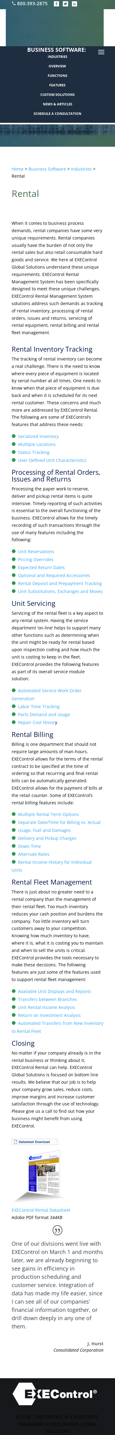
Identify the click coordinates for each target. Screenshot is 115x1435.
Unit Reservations (36, 551)
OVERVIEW (57, 66)
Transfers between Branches (47, 999)
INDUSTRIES (57, 56)
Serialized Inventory (38, 436)
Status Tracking (34, 452)
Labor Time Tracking (39, 706)
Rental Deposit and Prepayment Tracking (60, 583)
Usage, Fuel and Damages (44, 830)
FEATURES (57, 85)
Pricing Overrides (36, 559)
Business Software (47, 169)
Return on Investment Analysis (49, 1015)
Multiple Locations (37, 444)
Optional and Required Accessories (54, 575)
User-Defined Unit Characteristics (52, 460)
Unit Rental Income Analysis (46, 1007)
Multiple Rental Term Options (48, 814)
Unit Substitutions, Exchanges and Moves (60, 591)
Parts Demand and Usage (44, 714)
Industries (81, 169)
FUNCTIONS (57, 75)
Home (18, 169)
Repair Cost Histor (36, 722)
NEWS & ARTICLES (57, 104)
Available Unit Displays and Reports (54, 991)
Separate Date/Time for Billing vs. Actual (59, 822)
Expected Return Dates (41, 567)
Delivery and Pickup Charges (47, 838)
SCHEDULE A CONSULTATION (57, 113)
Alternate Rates (34, 854)
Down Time (29, 846)
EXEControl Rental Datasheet (41, 1210)
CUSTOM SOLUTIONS (57, 94)
